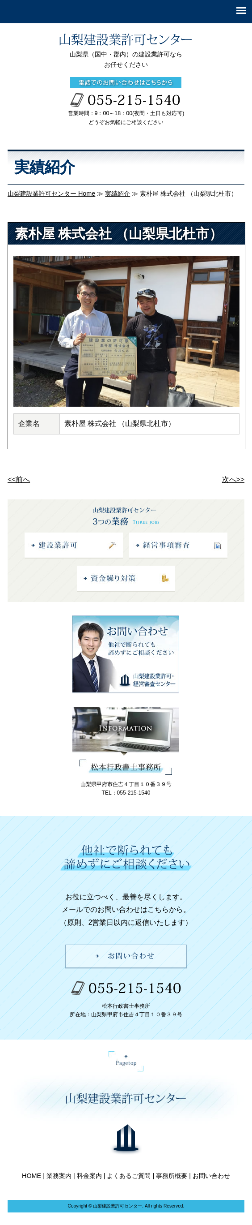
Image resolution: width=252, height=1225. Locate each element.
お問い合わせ (211, 1175)
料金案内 (89, 1175)
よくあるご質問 (129, 1175)
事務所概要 (171, 1175)
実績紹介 (117, 193)
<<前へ (19, 479)
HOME (31, 1175)
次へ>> (233, 479)
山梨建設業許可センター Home (51, 193)
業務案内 (58, 1175)
